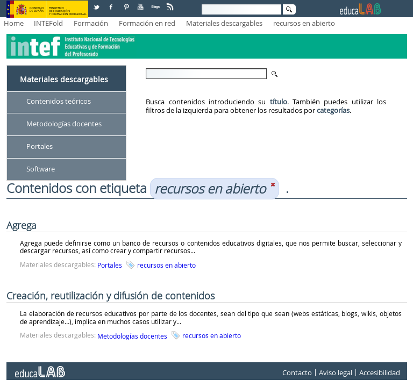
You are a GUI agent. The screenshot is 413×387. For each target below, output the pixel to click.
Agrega (21, 225)
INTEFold (48, 23)
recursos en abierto (304, 23)
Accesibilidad (379, 372)
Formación (91, 23)
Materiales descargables (224, 23)
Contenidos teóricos (58, 101)
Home (14, 23)
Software (40, 169)
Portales (39, 146)
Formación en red (147, 23)
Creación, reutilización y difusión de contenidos (110, 295)
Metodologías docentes (64, 123)
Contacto (297, 372)
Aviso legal (335, 372)
